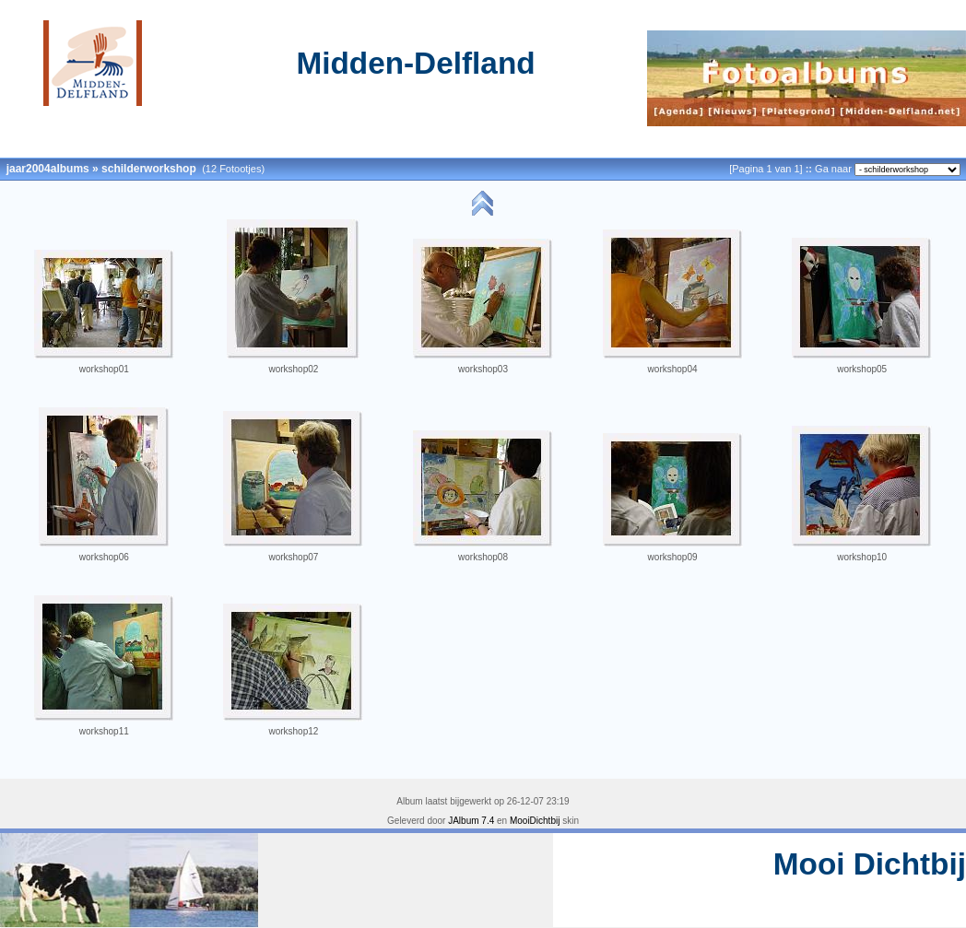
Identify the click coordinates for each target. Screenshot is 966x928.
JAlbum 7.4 (471, 821)
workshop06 (104, 557)
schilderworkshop (148, 168)
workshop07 (293, 557)
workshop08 (483, 557)
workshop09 (673, 557)
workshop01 (104, 369)
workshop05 (862, 369)
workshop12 (293, 731)
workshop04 (673, 369)
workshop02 (293, 369)
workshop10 (862, 557)
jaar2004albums (47, 168)
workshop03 (483, 369)
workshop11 (104, 731)
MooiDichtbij (535, 821)
